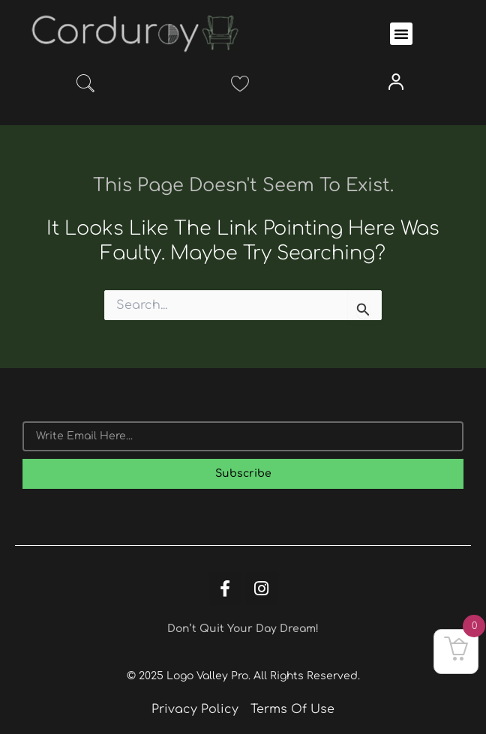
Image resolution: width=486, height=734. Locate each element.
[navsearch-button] (85, 86)
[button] (401, 33)
